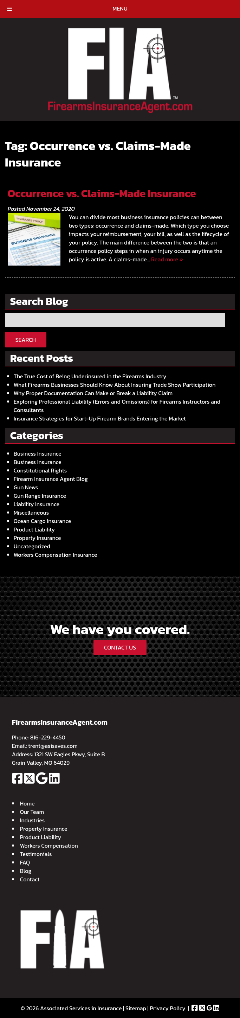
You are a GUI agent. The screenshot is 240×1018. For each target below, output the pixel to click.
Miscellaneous (31, 512)
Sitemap (135, 1008)
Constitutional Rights (40, 470)
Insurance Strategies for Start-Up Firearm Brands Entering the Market (100, 418)
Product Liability (34, 529)
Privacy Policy (167, 1008)
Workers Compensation (49, 845)
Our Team (32, 812)
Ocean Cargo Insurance (42, 521)
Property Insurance (37, 538)
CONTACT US (120, 647)
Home (27, 803)
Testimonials (36, 854)
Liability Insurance (36, 504)
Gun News (26, 487)
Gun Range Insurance (40, 495)
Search (25, 339)
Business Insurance (37, 453)
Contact (30, 879)
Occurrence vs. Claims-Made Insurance (102, 193)
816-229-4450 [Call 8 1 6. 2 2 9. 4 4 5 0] (47, 737)
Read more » (167, 259)
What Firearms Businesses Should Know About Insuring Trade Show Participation (115, 384)
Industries (32, 820)
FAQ (25, 862)
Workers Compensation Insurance (55, 554)
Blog (26, 871)
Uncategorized (32, 546)
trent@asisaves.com (53, 746)
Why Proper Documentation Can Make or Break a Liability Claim (93, 393)
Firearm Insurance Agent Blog (51, 479)
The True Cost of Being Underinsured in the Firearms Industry (90, 376)
